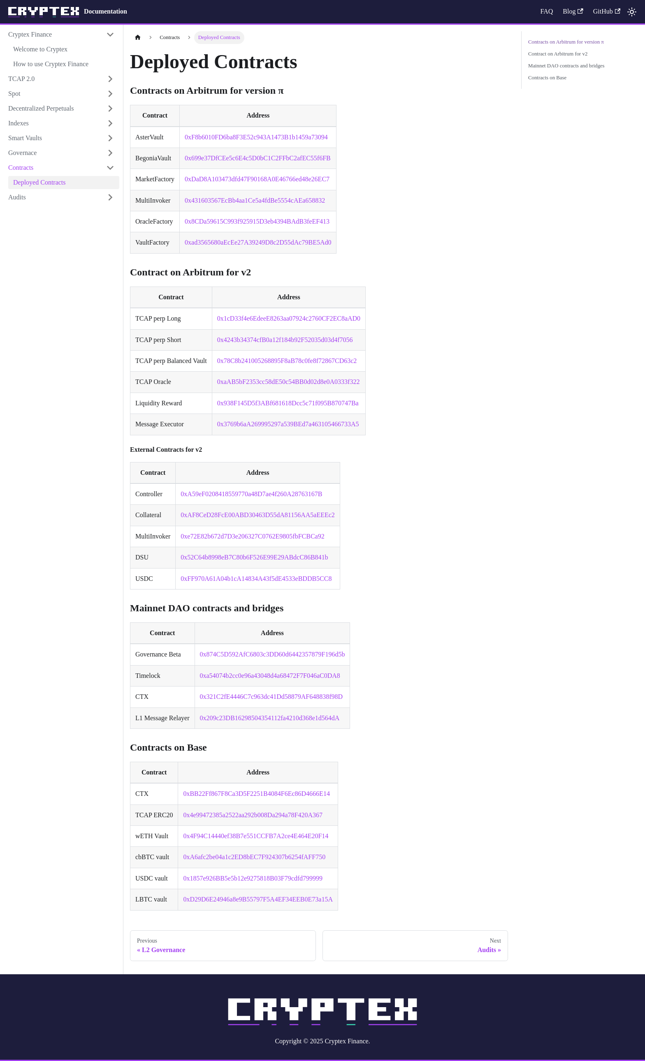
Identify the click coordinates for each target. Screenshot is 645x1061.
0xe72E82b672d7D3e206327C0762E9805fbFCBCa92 (252, 536)
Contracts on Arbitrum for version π (566, 42)
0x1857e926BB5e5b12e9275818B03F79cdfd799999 (252, 878)
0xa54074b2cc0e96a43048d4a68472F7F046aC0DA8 (270, 675)
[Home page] (138, 37)
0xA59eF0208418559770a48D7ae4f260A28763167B (251, 493)
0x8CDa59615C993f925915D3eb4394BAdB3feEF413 (257, 221)
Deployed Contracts (39, 182)
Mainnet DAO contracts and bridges (566, 66)
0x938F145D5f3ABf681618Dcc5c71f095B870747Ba (288, 403)
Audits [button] (17, 197)
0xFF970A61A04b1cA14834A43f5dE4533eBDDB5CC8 (256, 578)
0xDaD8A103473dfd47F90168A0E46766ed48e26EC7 (257, 179)
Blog (573, 11)
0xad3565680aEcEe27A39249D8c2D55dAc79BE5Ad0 (258, 242)
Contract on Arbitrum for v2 (557, 54)
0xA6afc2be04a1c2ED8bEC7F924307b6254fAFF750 (254, 856)
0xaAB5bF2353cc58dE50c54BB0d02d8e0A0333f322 (288, 381)
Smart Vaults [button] (25, 137)
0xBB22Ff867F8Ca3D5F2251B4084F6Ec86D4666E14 (256, 793)
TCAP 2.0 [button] (21, 78)
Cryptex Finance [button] (30, 34)
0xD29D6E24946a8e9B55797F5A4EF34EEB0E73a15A (258, 899)
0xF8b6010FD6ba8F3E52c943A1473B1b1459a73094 (256, 137)
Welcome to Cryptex (40, 49)
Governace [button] (22, 152)
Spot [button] (14, 93)
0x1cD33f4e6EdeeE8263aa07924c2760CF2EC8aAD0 (288, 318)
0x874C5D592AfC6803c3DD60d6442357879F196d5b (272, 654)
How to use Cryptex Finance (50, 63)
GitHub (606, 11)
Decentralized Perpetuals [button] (41, 108)
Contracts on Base (547, 78)
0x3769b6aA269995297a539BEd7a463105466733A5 (288, 424)
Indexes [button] (18, 123)
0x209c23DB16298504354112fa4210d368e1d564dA (270, 717)
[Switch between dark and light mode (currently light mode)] (631, 11)
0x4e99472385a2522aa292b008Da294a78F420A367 (252, 814)
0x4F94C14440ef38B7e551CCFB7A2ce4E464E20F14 (255, 835)
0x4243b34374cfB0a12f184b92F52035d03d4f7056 (285, 339)
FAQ (546, 11)
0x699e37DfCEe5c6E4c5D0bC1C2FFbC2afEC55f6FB (258, 158)
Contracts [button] (20, 167)
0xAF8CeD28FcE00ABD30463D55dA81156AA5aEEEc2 (257, 514)
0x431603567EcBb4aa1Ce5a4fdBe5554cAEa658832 (255, 200)
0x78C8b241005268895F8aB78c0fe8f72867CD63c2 (287, 360)
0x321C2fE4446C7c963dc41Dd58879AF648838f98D (271, 696)
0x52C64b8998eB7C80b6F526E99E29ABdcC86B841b (254, 557)
